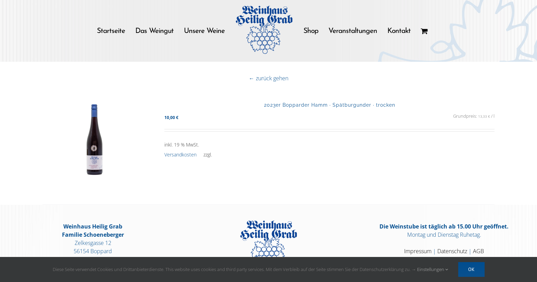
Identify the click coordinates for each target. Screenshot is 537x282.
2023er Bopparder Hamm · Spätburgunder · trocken (329, 105)
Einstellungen (432, 269)
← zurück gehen (268, 78)
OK (471, 269)
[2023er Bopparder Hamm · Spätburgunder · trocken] (94, 144)
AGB (478, 251)
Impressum (418, 251)
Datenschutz (452, 251)
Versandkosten (180, 154)
